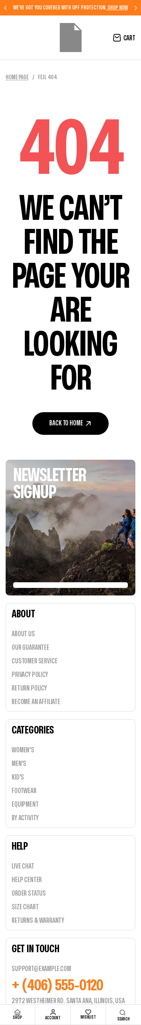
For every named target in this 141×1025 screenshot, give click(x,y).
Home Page (17, 77)
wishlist (88, 1017)
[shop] (17, 1012)
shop (17, 1017)
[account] (52, 1012)
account (52, 1018)
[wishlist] (88, 1012)
